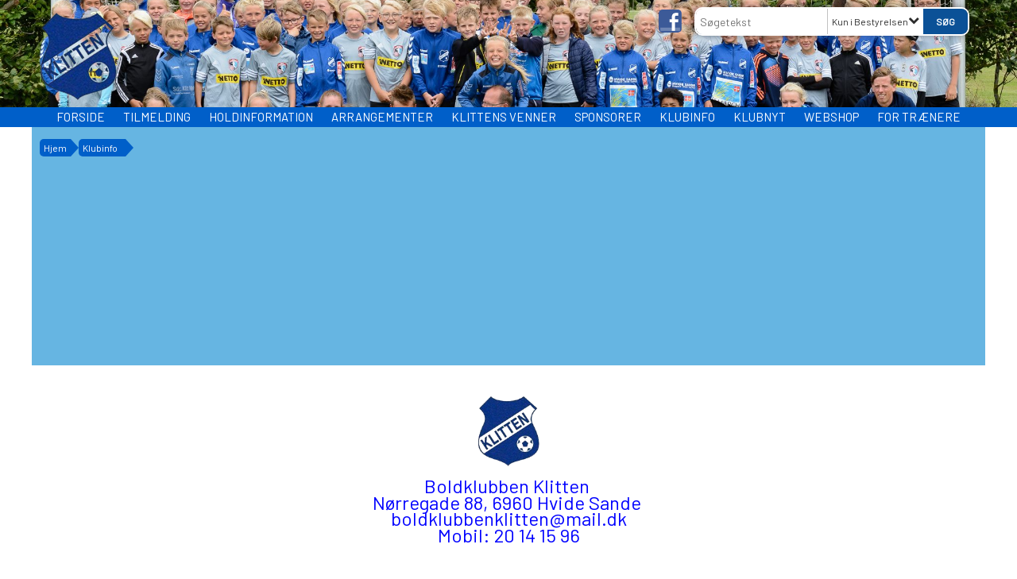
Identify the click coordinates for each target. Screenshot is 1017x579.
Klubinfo (687, 117)
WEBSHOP (831, 117)
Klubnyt (759, 117)
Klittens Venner (503, 117)
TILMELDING (157, 117)
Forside (80, 117)
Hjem (55, 147)
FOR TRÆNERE (919, 117)
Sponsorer (607, 117)
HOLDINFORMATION (261, 117)
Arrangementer (382, 117)
